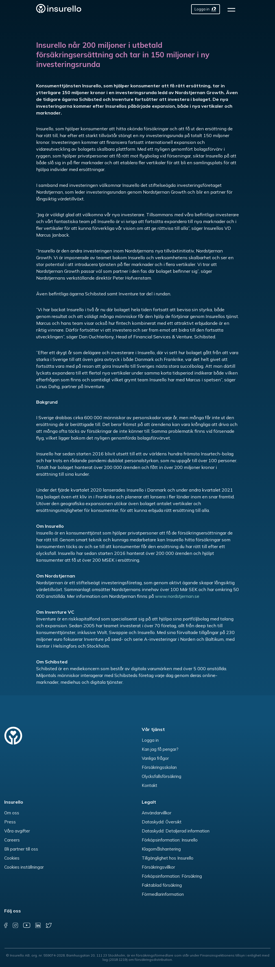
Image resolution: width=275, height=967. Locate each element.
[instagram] (15, 925)
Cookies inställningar (24, 867)
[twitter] (49, 925)
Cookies (11, 858)
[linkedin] (38, 925)
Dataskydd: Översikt (162, 822)
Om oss (11, 812)
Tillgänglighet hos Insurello (167, 858)
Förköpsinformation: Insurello (170, 840)
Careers (12, 840)
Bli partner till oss (21, 849)
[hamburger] (233, 9)
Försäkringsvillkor (158, 867)
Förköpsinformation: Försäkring (172, 876)
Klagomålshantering (161, 849)
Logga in (150, 740)
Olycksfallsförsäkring (161, 776)
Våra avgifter (17, 831)
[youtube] (26, 925)
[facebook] (5, 925)
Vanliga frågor (155, 758)
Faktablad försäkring (162, 885)
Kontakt (149, 785)
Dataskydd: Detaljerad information (175, 831)
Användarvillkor (156, 812)
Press (10, 822)
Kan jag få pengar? (160, 749)
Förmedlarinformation (163, 894)
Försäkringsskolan (159, 767)
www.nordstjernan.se (177, 596)
